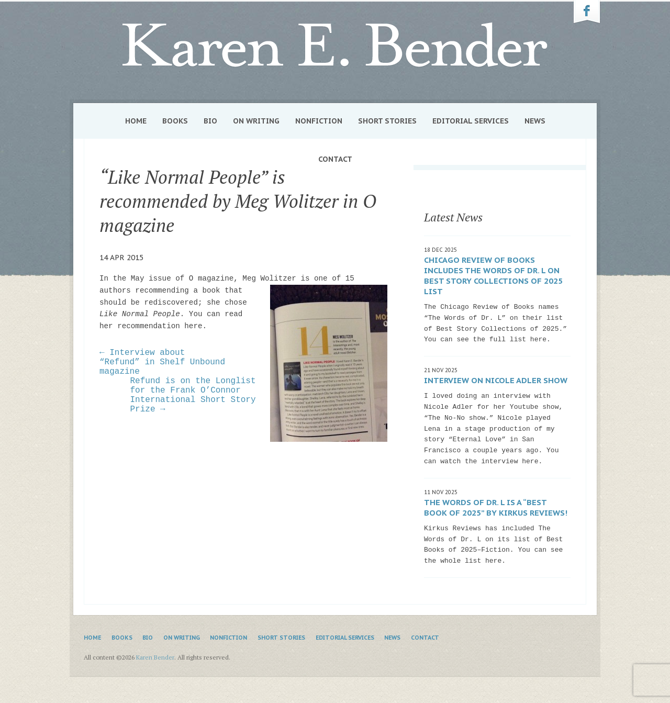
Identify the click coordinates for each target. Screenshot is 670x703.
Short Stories (387, 121)
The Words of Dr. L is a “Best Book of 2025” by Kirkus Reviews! (495, 507)
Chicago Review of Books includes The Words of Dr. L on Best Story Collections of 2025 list (493, 275)
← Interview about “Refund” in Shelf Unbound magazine (162, 362)
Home (136, 121)
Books (175, 121)
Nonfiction (318, 121)
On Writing (256, 121)
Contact (335, 159)
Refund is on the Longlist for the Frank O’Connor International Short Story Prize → (193, 395)
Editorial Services (470, 121)
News (534, 121)
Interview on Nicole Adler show (495, 380)
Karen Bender (335, 45)
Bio (210, 121)
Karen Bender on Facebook (586, 12)
